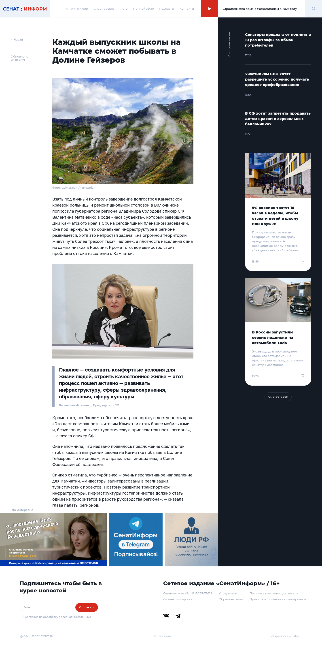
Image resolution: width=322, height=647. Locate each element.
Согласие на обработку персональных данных (58, 617)
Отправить (86, 607)
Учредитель (228, 593)
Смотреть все (278, 396)
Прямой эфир (143, 8)
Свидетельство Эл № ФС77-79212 (187, 593)
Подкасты (166, 8)
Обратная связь (231, 599)
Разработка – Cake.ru (287, 636)
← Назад (17, 39)
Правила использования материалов (278, 599)
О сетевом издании (178, 599)
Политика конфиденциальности (274, 593)
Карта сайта (162, 636)
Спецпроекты (104, 8)
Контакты (187, 8)
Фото (123, 8)
